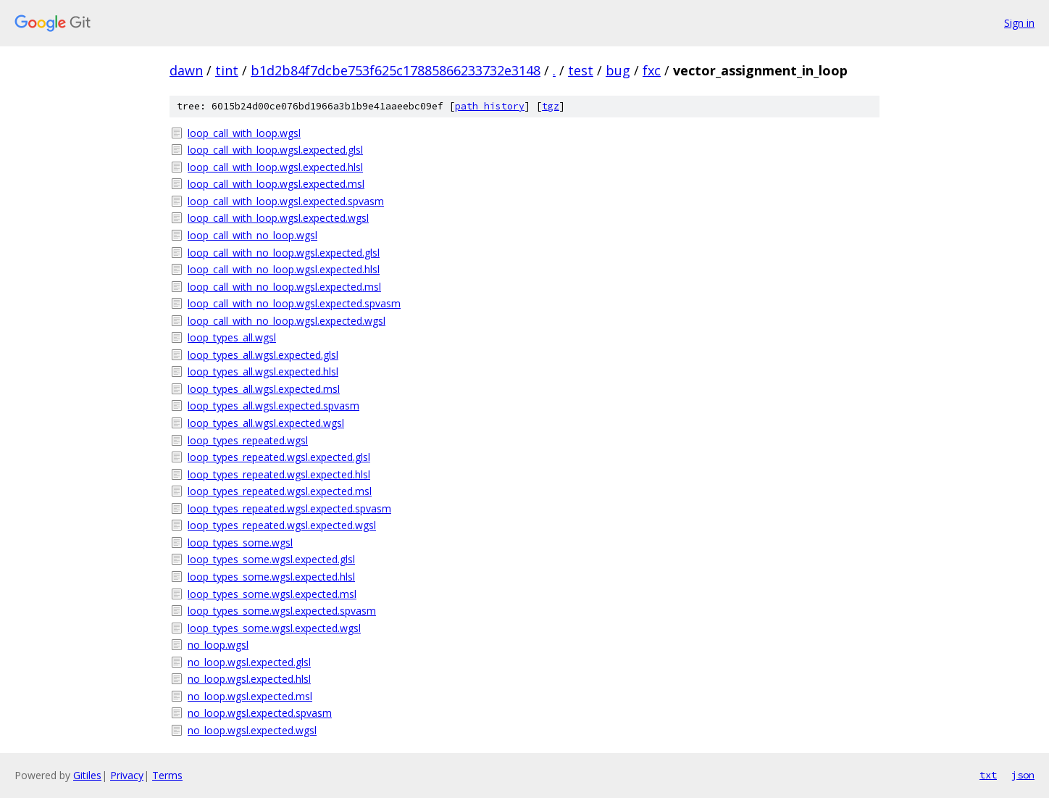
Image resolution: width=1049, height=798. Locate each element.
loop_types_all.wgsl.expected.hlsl (263, 371)
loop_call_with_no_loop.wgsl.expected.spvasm (294, 303)
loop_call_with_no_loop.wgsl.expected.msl (284, 287)
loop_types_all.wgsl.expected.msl (264, 389)
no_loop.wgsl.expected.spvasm (260, 713)
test (580, 70)
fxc (652, 70)
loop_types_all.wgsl (232, 337)
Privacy (126, 775)
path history (489, 106)
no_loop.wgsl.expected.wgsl (252, 730)
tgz (550, 106)
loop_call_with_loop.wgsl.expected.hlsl (275, 167)
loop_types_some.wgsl (240, 542)
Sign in (1019, 23)
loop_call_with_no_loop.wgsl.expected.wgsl (286, 321)
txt (988, 774)
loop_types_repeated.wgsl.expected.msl (280, 491)
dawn (186, 70)
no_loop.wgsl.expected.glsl (249, 662)
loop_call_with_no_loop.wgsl (252, 235)
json (1023, 774)
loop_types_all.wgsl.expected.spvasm (273, 405)
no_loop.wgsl (218, 645)
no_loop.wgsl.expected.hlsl (249, 679)
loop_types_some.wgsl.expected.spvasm (282, 611)
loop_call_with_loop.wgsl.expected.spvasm (286, 201)
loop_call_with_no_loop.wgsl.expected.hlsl (284, 269)
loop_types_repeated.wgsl (248, 440)
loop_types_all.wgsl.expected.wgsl (266, 423)
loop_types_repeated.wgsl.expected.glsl (279, 457)
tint (226, 70)
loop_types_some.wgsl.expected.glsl (271, 559)
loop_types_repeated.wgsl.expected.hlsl (279, 474)
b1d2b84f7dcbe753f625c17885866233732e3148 (395, 70)
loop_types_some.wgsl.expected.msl (272, 594)
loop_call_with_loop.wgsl (244, 133)
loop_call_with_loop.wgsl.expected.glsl (275, 150)
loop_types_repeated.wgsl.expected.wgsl (282, 525)
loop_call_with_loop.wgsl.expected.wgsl (278, 218)
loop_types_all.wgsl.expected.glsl (263, 355)
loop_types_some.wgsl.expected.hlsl (271, 576)
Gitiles (87, 775)
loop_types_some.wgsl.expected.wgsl (274, 628)
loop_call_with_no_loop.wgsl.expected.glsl (284, 252)
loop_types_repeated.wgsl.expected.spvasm (289, 508)
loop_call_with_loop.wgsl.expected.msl (276, 184)
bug (618, 70)
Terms (167, 775)
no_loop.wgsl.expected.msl (250, 696)
